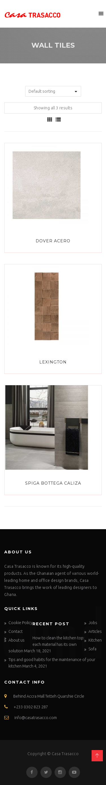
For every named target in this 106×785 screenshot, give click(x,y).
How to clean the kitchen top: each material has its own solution (46, 644)
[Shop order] (53, 91)
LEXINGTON (53, 362)
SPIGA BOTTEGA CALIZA (53, 483)
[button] (90, 13)
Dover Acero (53, 240)
